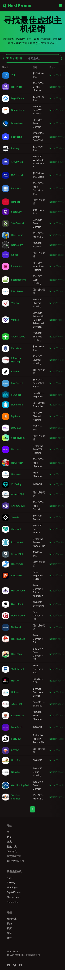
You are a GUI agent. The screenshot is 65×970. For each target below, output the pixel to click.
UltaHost (16, 474)
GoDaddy (16, 484)
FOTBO (15, 750)
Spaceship (17, 136)
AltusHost (16, 703)
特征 (9, 836)
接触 (9, 923)
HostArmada (18, 590)
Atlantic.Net (17, 494)
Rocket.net (17, 542)
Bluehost (16, 188)
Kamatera (16, 348)
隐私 (9, 933)
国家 (9, 841)
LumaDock (17, 727)
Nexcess (16, 449)
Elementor (16, 266)
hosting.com (18, 437)
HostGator (17, 235)
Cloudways (17, 161)
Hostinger (16, 86)
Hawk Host (17, 462)
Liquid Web (17, 404)
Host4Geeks (18, 638)
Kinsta (14, 254)
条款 (9, 938)
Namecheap (17, 110)
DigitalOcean (18, 98)
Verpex (15, 319)
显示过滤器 (14, 58)
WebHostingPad (20, 785)
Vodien (15, 303)
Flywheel (16, 394)
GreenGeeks (18, 336)
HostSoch (16, 760)
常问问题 (12, 918)
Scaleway (16, 211)
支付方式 (12, 851)
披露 (9, 928)
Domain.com (18, 615)
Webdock (16, 529)
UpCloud (16, 427)
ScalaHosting (18, 279)
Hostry (15, 680)
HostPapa (16, 654)
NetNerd (16, 627)
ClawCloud (17, 604)
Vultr (13, 75)
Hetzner (15, 201)
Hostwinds (17, 563)
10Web (15, 517)
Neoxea (15, 771)
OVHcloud (17, 175)
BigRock (15, 416)
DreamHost (17, 123)
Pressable (16, 575)
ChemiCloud (18, 505)
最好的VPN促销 (15, 861)
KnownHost (17, 715)
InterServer (17, 291)
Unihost (15, 692)
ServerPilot (17, 554)
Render (15, 371)
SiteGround (17, 223)
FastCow (16, 738)
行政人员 (12, 846)
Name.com (17, 244)
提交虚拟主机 (14, 856)
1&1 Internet (17, 669)
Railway (15, 148)
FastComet (17, 383)
